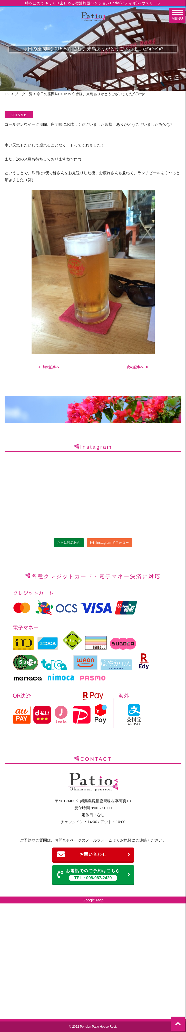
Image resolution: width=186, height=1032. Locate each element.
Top (8, 94)
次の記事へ (135, 367)
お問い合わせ (94, 854)
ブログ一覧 (24, 94)
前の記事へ (51, 367)
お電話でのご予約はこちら (94, 875)
